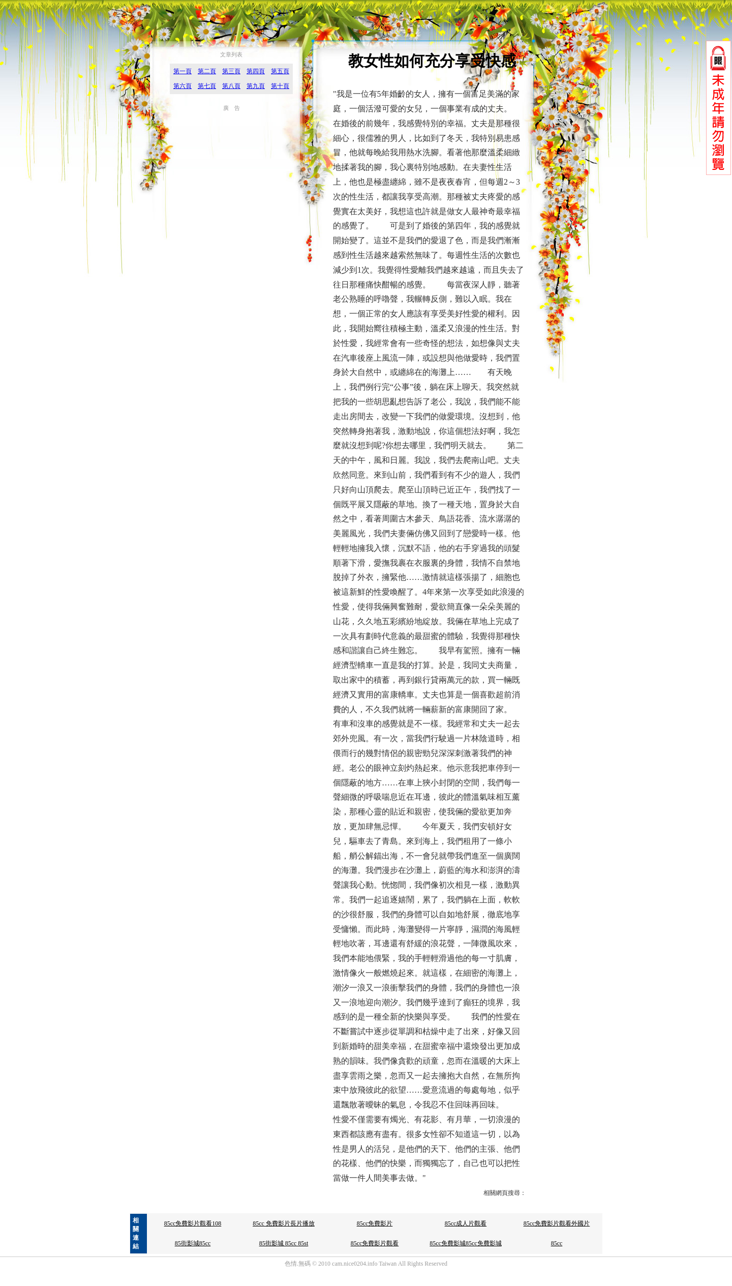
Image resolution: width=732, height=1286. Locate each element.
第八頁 (231, 86)
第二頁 (207, 71)
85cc (557, 1243)
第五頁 (280, 71)
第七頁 (207, 86)
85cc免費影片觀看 (375, 1243)
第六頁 (182, 86)
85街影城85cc (193, 1243)
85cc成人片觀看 (466, 1223)
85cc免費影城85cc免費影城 (465, 1243)
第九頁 (256, 86)
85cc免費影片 (375, 1223)
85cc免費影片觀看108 (193, 1223)
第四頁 (256, 71)
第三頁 (231, 71)
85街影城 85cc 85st (284, 1243)
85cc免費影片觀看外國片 (557, 1223)
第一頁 (182, 71)
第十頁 (280, 86)
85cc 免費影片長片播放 (284, 1223)
